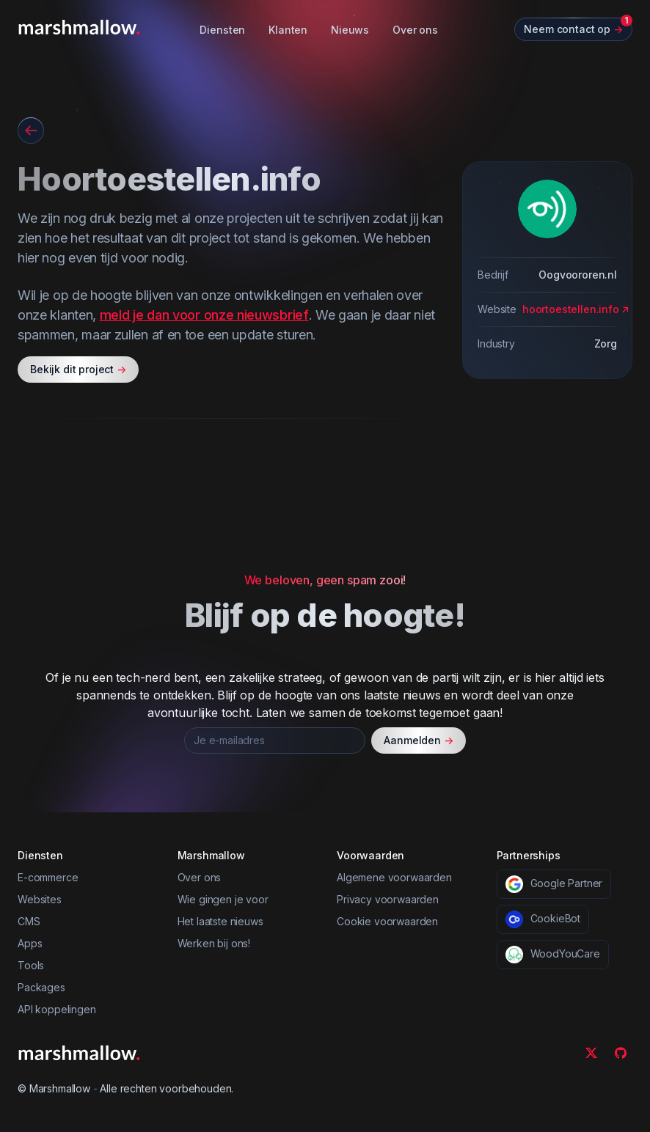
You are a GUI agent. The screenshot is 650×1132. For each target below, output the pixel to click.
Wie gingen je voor (223, 899)
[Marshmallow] (79, 27)
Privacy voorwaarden (388, 899)
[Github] (620, 1053)
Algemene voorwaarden (394, 877)
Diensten (222, 29)
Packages (41, 987)
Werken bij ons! (214, 943)
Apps (30, 943)
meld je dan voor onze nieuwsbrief (204, 315)
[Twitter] (591, 1053)
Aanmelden (418, 740)
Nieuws (350, 29)
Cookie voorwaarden (387, 921)
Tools (31, 965)
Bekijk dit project (78, 369)
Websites (40, 899)
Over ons (415, 29)
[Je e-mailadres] (274, 740)
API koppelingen (57, 1009)
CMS (29, 921)
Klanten (288, 29)
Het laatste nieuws (220, 921)
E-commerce (48, 877)
